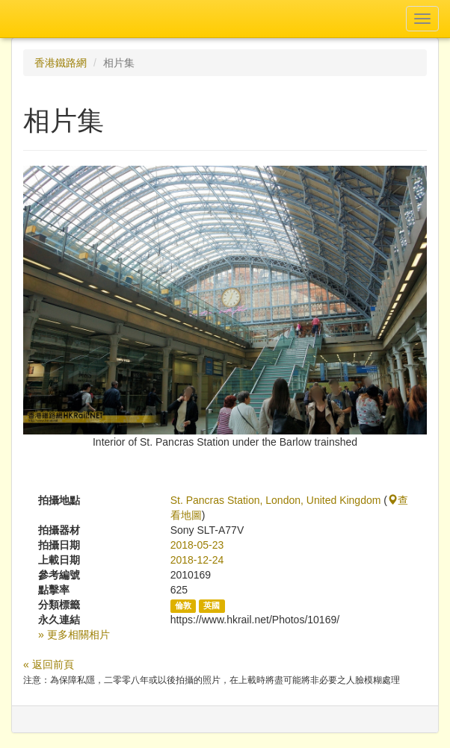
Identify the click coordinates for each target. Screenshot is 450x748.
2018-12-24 (197, 560)
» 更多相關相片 (74, 635)
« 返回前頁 (48, 664)
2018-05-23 (197, 545)
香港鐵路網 (60, 63)
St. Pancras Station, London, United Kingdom (275, 500)
